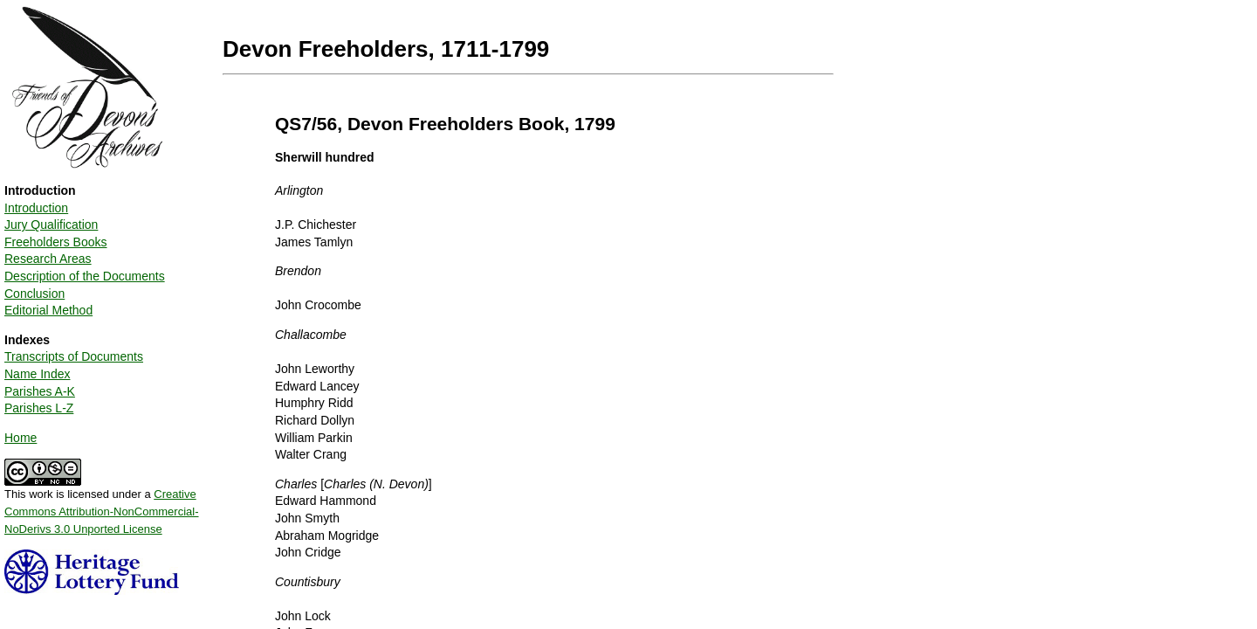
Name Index (37, 374)
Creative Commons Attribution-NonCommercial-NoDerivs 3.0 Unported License (101, 511)
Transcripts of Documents (73, 356)
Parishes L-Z (38, 408)
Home (20, 438)
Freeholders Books (55, 242)
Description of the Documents (84, 276)
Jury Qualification (51, 225)
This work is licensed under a (101, 505)
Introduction (36, 208)
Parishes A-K (39, 391)
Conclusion (34, 294)
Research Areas (48, 259)
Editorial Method (48, 310)
